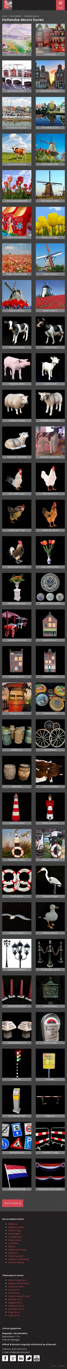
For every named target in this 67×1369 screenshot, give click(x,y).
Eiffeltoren (13, 1224)
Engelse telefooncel (17, 1249)
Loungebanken (15, 1236)
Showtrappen (14, 1233)
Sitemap (61, 1366)
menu (60, 4)
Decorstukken (15, 16)
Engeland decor (15, 1302)
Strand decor (14, 1293)
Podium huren (14, 1240)
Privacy (53, 1366)
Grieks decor (14, 1315)
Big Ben (11, 1246)
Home (4, 16)
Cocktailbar (13, 1243)
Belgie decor (14, 1312)
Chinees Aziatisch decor (19, 1296)
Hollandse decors (31, 16)
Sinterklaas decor (16, 1309)
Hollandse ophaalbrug (18, 1259)
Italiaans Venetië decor (18, 1283)
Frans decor (13, 1289)
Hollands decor (15, 1299)
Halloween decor (16, 1305)
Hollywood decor (16, 1286)
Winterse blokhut (16, 1262)
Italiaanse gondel (16, 1227)
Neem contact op (12, 1203)
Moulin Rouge (14, 1230)
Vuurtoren (12, 1252)
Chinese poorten (16, 1256)
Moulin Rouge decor (17, 1280)
